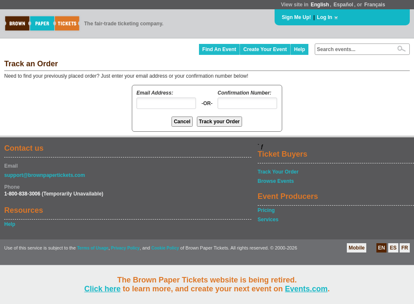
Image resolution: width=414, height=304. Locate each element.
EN (381, 248)
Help (299, 49)
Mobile (357, 248)
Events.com (306, 289)
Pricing (266, 210)
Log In (324, 17)
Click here (102, 289)
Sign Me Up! (296, 17)
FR (404, 248)
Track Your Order (278, 172)
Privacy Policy (125, 248)
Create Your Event (265, 49)
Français (374, 5)
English (319, 5)
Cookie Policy (165, 248)
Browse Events (276, 181)
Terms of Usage (92, 248)
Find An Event (219, 49)
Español (344, 5)
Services (268, 220)
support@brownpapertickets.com (44, 175)
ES (393, 248)
